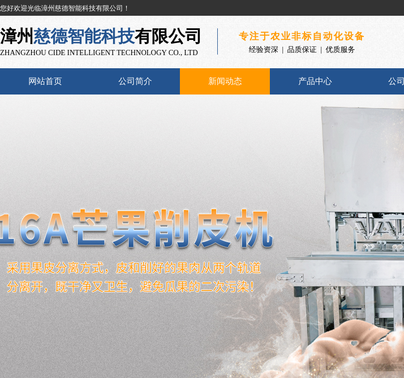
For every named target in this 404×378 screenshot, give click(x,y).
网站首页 (45, 81)
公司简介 (135, 81)
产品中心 (315, 81)
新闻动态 (225, 81)
